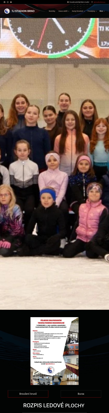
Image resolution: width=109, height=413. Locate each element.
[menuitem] (52, 11)
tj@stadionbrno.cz (99, 2)
